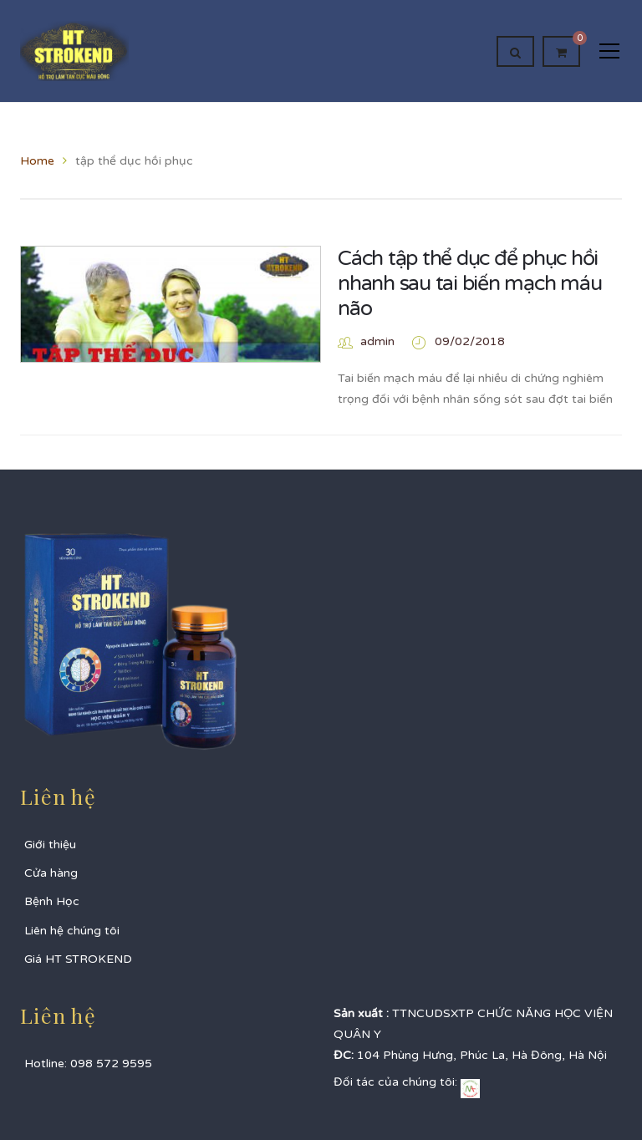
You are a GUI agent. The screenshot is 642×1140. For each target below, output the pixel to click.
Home (37, 161)
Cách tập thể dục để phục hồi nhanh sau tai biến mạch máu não (469, 283)
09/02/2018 (470, 341)
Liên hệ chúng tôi (72, 931)
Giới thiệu (50, 844)
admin (377, 341)
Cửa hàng (51, 873)
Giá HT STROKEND (78, 959)
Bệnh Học (51, 901)
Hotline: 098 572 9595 (88, 1063)
